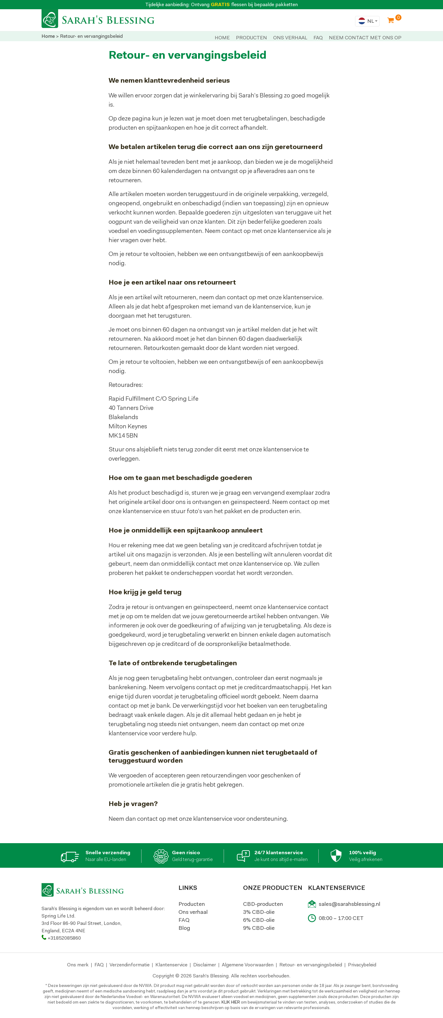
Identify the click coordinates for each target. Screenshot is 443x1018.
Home (222, 37)
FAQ (184, 920)
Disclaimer (204, 964)
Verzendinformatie (130, 964)
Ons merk (78, 964)
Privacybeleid (362, 964)
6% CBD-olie (259, 920)
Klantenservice (171, 964)
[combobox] (367, 21)
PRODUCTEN (251, 37)
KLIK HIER (231, 1002)
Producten (191, 904)
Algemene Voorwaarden (247, 964)
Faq (318, 37)
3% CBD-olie (259, 912)
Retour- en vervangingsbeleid (310, 964)
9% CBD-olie (259, 928)
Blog (184, 928)
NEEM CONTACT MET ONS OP (365, 37)
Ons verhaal (193, 912)
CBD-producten (263, 904)
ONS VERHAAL (290, 37)
